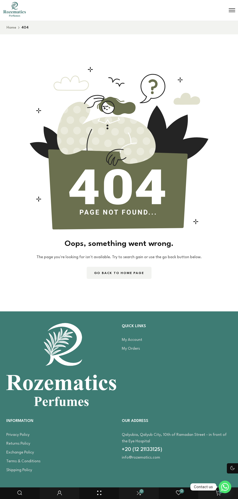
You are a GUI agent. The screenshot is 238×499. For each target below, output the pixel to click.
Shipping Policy (19, 470)
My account (132, 340)
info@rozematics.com (141, 458)
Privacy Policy (18, 435)
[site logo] (14, 16)
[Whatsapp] (225, 487)
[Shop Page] (99, 493)
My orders (131, 349)
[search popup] (19, 493)
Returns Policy (18, 444)
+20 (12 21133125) (142, 449)
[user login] (59, 493)
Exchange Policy (20, 452)
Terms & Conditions (23, 461)
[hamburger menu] (232, 10)
